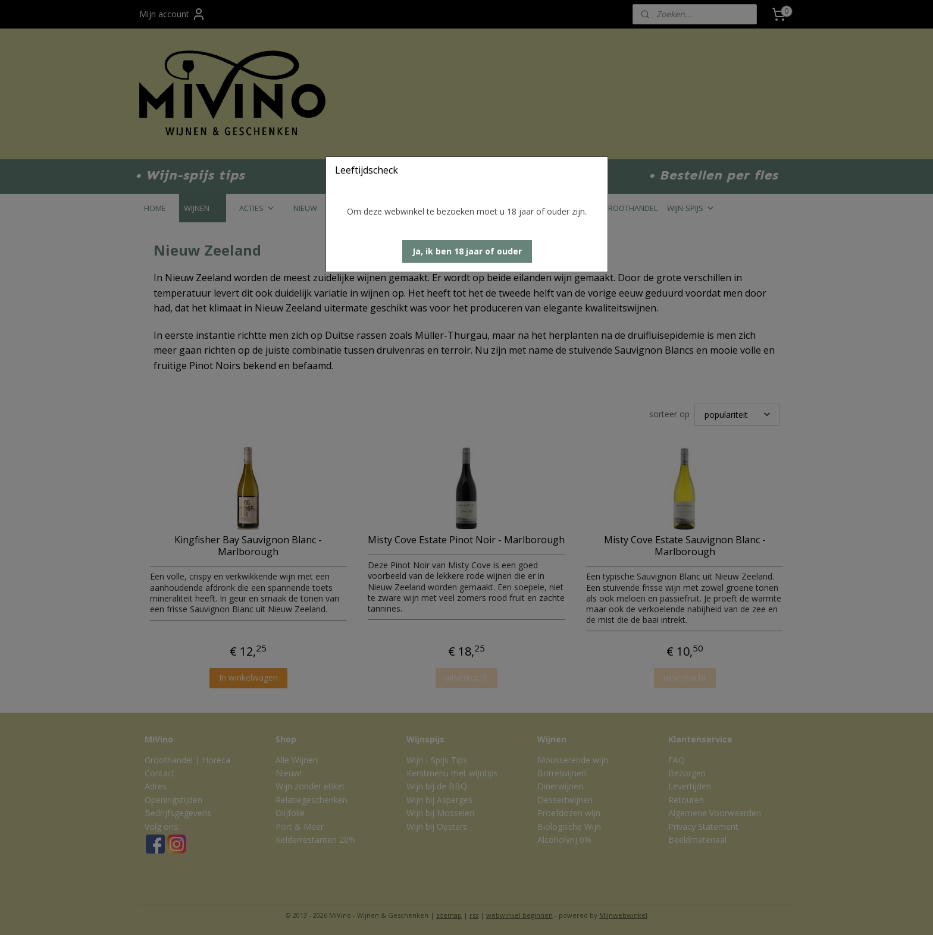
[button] (467, 251)
